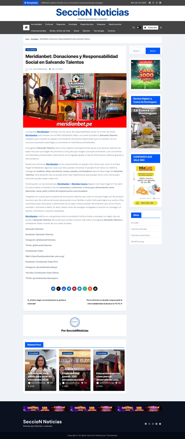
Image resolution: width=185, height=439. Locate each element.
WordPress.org (137, 241)
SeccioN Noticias (92, 12)
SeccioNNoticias (40, 69)
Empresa (101, 24)
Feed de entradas (139, 229)
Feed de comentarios (140, 235)
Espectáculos (86, 24)
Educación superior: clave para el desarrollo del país (108, 376)
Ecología (73, 24)
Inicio (27, 39)
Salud (76, 31)
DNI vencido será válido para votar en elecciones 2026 (40, 376)
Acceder (135, 223)
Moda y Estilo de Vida (60, 31)
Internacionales (38, 31)
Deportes (61, 24)
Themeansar (112, 435)
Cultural (49, 24)
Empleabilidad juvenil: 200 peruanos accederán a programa (74, 378)
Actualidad (36, 24)
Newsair (99, 435)
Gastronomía (115, 24)
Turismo (111, 31)
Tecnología (99, 31)
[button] (161, 27)
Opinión (86, 31)
